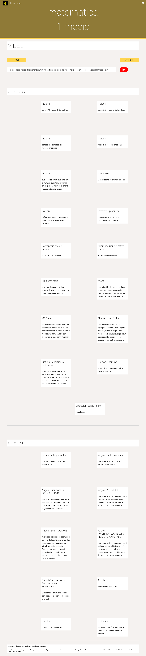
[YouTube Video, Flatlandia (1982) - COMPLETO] (84, 627)
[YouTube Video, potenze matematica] (28, 217)
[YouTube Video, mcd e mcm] (28, 324)
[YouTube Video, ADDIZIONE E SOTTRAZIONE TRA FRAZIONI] (28, 368)
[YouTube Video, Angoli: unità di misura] (84, 461)
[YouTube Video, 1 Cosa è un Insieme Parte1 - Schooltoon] (28, 110)
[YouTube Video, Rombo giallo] (28, 627)
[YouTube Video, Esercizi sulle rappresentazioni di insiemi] (28, 180)
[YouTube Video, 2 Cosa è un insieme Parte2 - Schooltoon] (84, 110)
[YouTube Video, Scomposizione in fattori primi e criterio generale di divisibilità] (84, 252)
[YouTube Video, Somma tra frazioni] (84, 368)
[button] (143, 3)
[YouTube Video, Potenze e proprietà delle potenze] (84, 217)
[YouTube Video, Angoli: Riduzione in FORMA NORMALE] (28, 496)
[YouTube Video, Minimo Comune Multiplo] (84, 287)
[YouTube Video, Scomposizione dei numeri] (28, 252)
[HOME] (16, 60)
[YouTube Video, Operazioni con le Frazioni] (61, 412)
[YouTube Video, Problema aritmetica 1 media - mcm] (28, 287)
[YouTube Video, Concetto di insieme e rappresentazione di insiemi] (28, 145)
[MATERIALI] (129, 60)
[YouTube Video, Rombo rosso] (84, 586)
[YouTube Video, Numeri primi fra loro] (84, 324)
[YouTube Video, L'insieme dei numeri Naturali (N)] (84, 180)
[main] (73, 19)
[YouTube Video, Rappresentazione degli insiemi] (84, 145)
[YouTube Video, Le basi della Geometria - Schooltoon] (28, 461)
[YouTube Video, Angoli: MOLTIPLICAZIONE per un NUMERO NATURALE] (84, 537)
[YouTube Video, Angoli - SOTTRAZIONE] (28, 537)
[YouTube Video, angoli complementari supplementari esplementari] (28, 586)
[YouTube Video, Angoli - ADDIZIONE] (84, 496)
